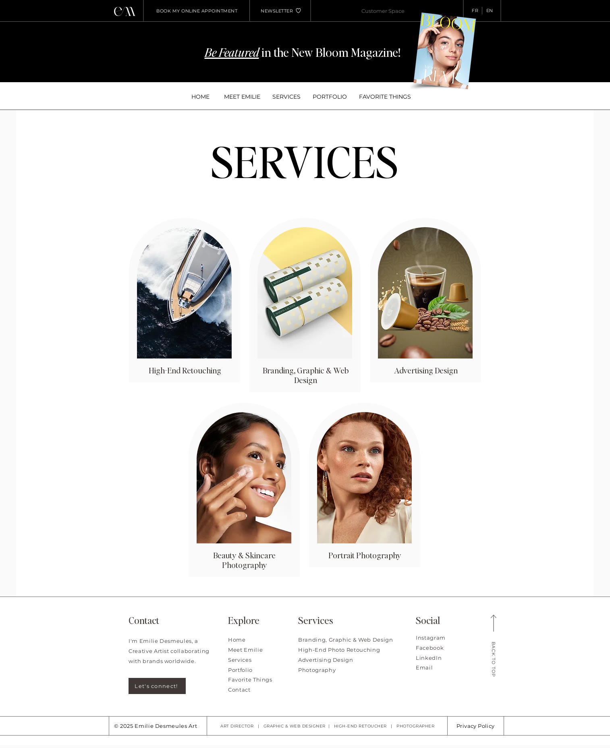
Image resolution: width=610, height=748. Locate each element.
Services (239, 660)
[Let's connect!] (157, 686)
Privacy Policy (475, 726)
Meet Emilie (245, 649)
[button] (277, 11)
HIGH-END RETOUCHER (360, 726)
